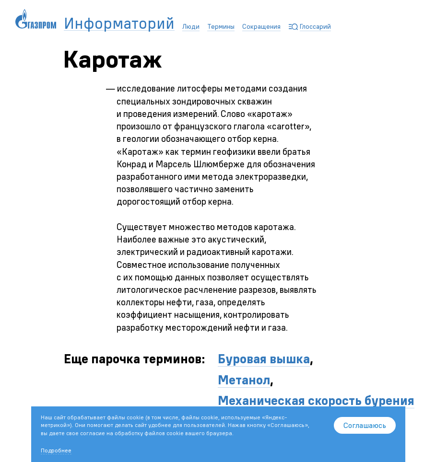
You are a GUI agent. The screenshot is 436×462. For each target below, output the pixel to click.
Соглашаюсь (364, 425)
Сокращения (261, 26)
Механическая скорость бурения (316, 400)
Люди (191, 26)
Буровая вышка (264, 358)
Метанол (244, 379)
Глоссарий (315, 26)
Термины (221, 26)
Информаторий (119, 23)
